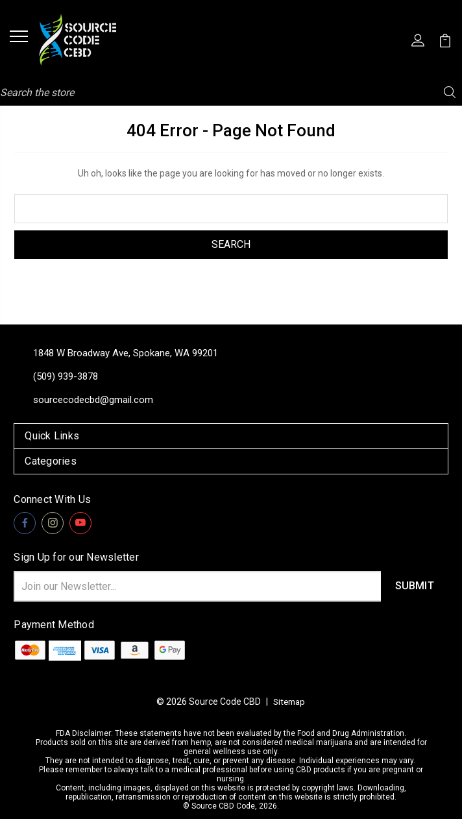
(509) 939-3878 (65, 376)
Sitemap (289, 701)
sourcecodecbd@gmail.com (93, 400)
